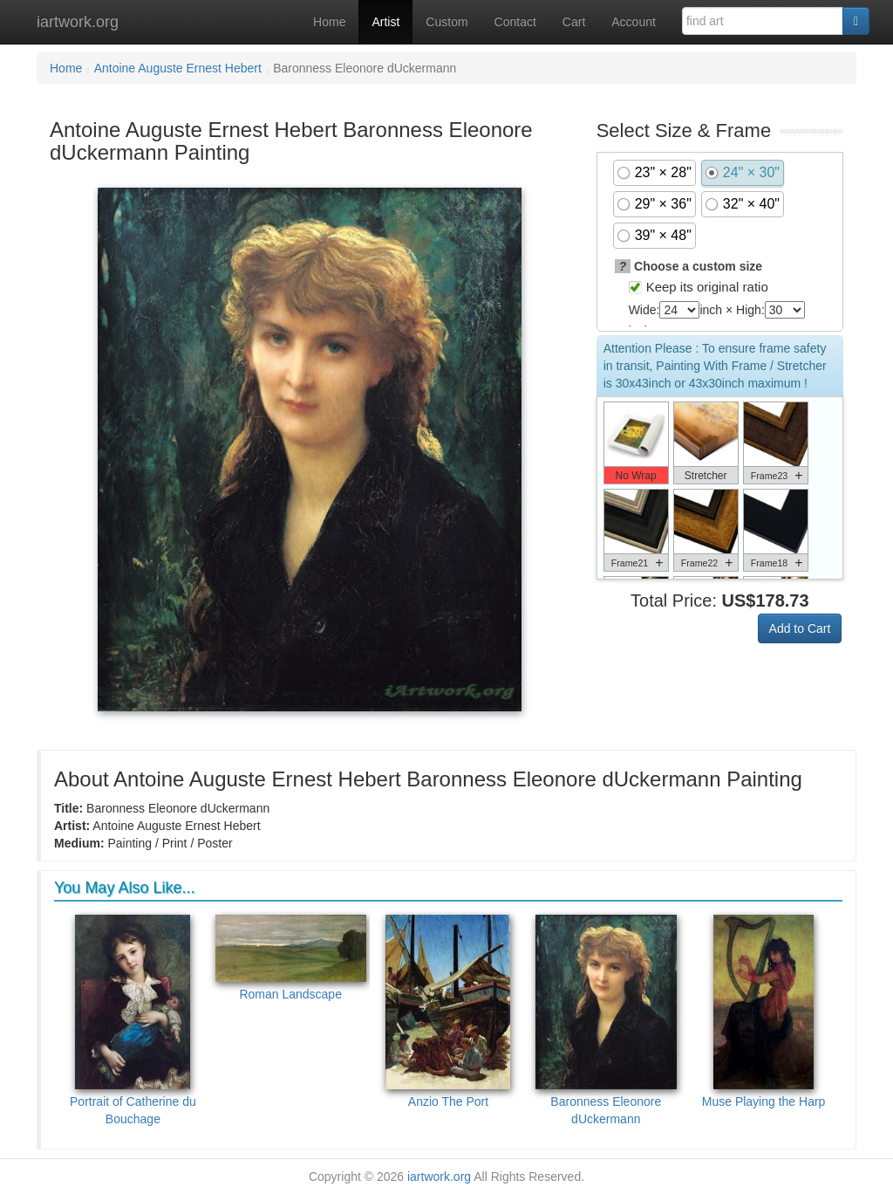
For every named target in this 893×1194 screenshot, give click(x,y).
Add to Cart (800, 628)
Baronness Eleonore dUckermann (606, 1020)
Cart (573, 22)
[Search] (855, 21)
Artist (385, 22)
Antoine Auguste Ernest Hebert (178, 68)
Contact (515, 22)
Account (633, 22)
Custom (446, 22)
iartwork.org (78, 22)
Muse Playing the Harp (764, 1011)
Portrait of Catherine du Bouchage (133, 1020)
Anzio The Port (447, 1011)
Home (329, 22)
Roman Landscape (290, 958)
